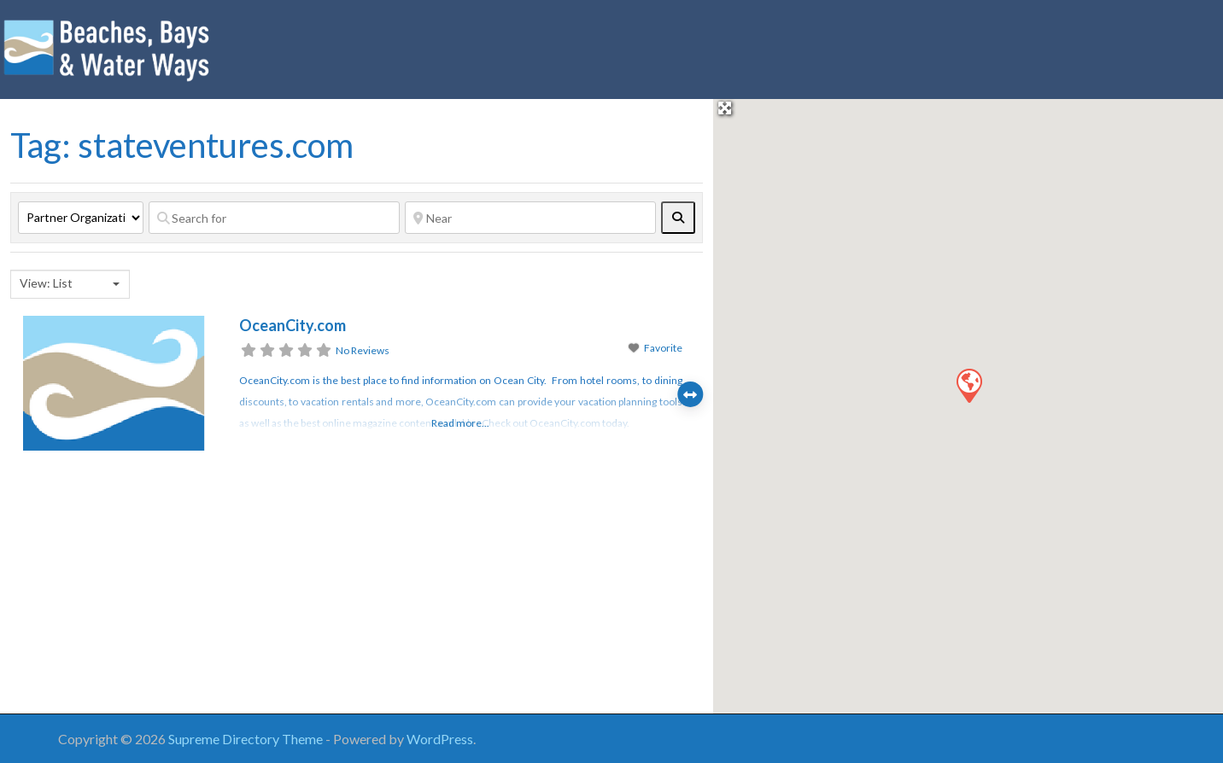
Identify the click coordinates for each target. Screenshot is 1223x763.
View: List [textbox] (46, 283)
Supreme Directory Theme (246, 739)
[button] (968, 385)
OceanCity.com (292, 325)
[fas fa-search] (678, 217)
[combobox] (70, 284)
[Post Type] (80, 217)
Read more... (460, 422)
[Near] (530, 217)
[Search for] (274, 217)
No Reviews (362, 350)
